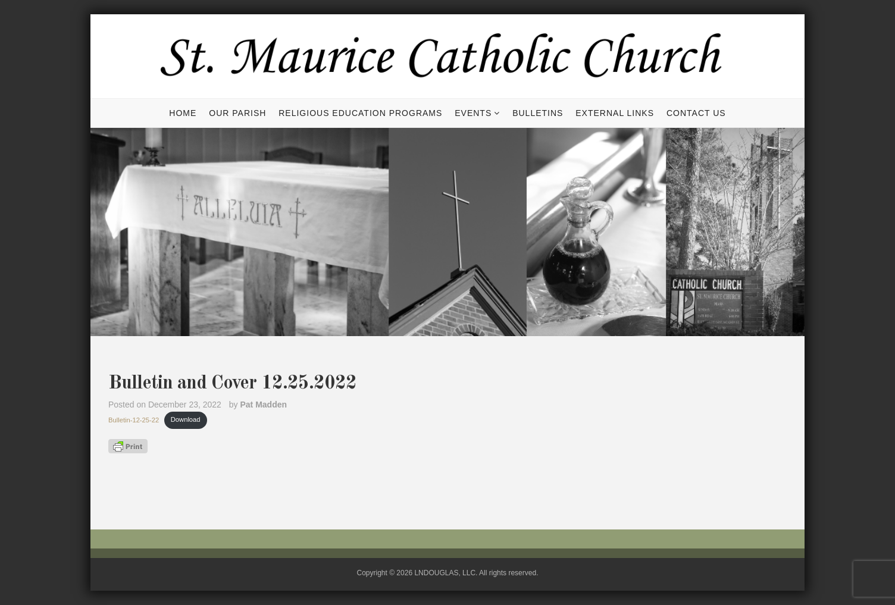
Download (186, 419)
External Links (614, 113)
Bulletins (537, 113)
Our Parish (237, 113)
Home (182, 113)
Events (473, 113)
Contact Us (696, 113)
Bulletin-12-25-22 (133, 419)
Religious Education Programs (360, 113)
